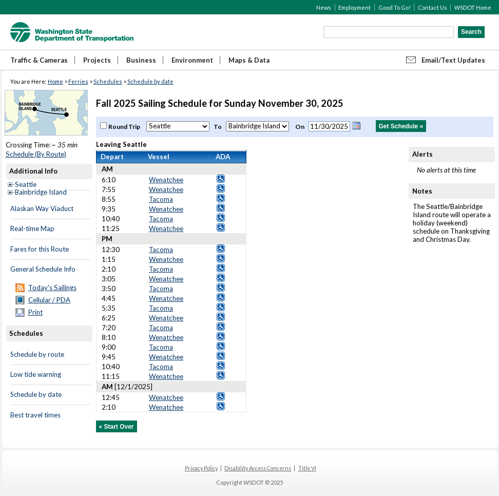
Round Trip (124, 126)
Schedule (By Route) (36, 154)
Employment (354, 7)
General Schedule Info (42, 269)
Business (141, 60)
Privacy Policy (201, 468)
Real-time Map (32, 228)
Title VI (307, 468)
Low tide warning (35, 374)
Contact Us (432, 7)
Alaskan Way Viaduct (41, 208)
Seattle (25, 184)
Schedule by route (37, 354)
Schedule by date (150, 81)
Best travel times (35, 415)
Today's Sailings (52, 287)
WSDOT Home (472, 7)
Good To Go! (394, 7)
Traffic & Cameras (39, 60)
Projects (97, 60)
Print (35, 312)
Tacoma (161, 199)
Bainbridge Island (41, 192)
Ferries (78, 81)
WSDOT (71, 32)
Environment (192, 60)
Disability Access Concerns (257, 468)
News (323, 7)
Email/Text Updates (453, 60)
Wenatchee (166, 180)
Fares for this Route (39, 249)
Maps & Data (249, 60)
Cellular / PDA (49, 300)
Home (55, 81)
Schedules (107, 81)
